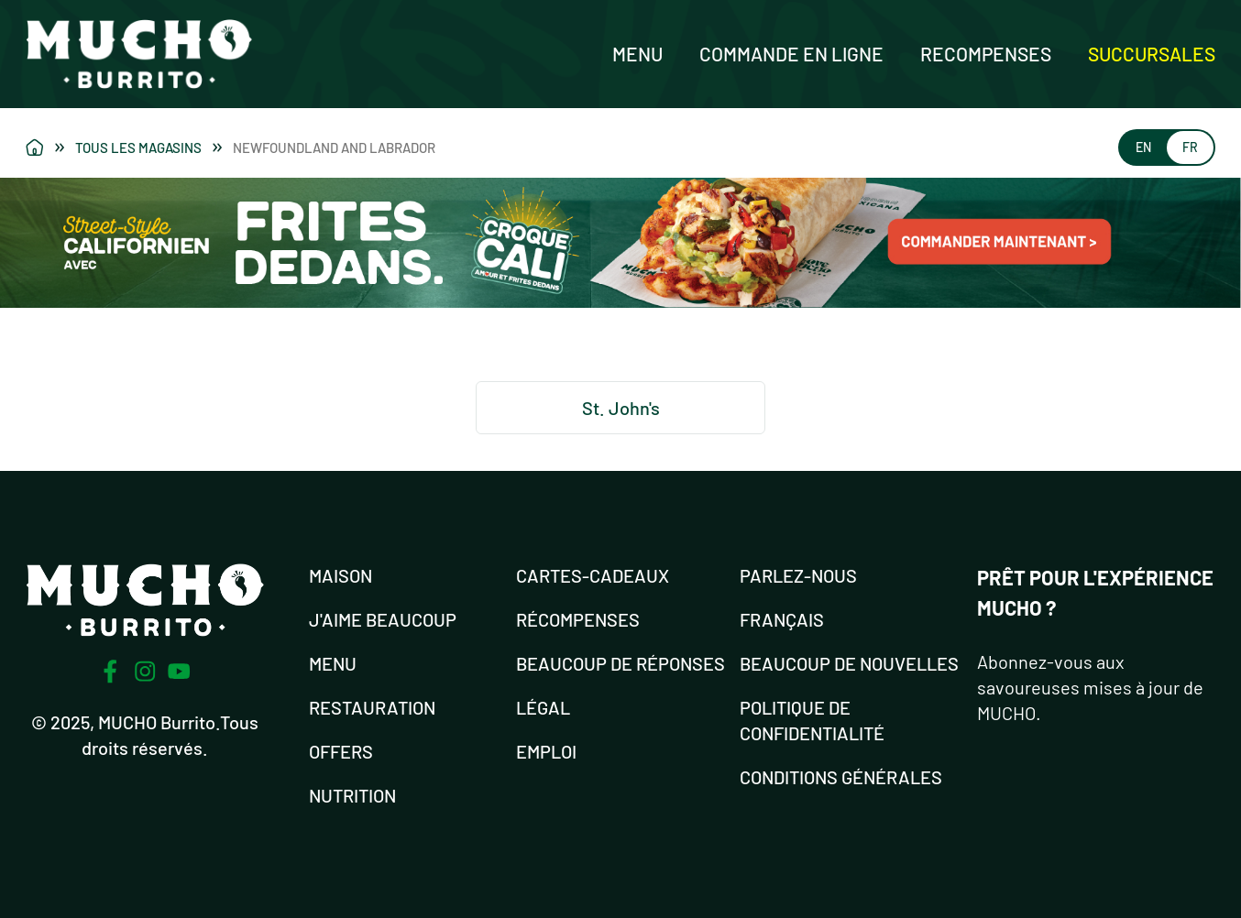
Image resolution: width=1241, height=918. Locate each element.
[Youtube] (179, 671)
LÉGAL (543, 707)
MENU (333, 663)
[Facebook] (110, 671)
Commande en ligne (791, 53)
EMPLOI (546, 751)
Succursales (1151, 53)
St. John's (621, 408)
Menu (637, 53)
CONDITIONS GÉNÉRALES (841, 777)
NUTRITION (352, 795)
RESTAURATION (372, 707)
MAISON (340, 575)
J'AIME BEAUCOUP (382, 619)
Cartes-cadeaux (592, 575)
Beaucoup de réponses (620, 663)
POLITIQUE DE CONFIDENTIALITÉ (812, 720)
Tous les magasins (148, 147)
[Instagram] (145, 671)
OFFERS (341, 751)
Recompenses (985, 53)
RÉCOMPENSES (578, 619)
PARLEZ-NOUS (798, 575)
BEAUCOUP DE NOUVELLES (849, 663)
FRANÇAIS (782, 619)
